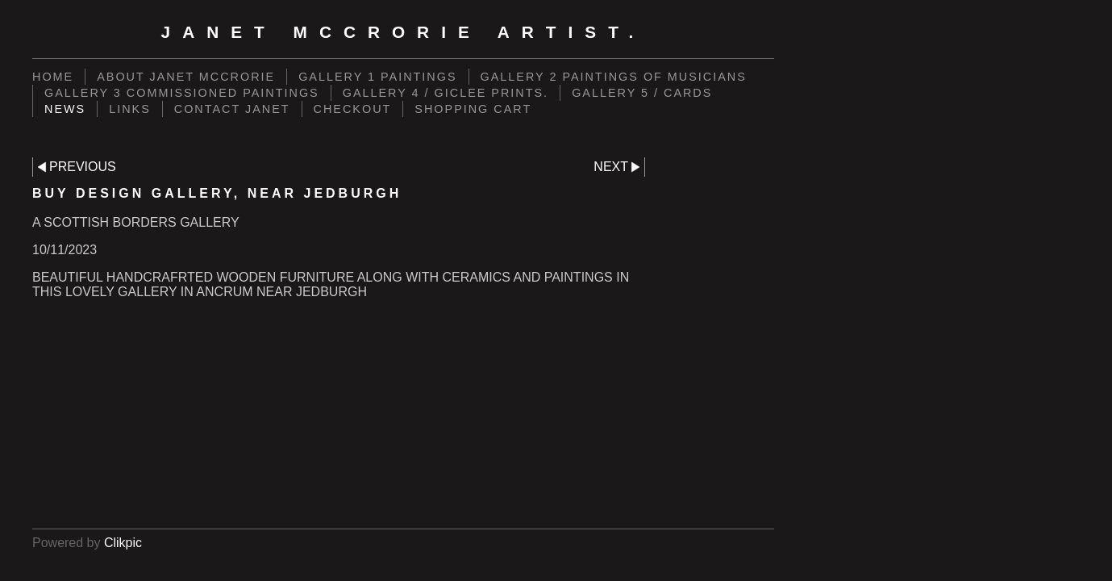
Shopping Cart (472, 108)
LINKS (130, 108)
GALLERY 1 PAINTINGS (377, 76)
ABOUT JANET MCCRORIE (186, 76)
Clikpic (123, 543)
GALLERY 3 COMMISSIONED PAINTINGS (181, 92)
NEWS (64, 108)
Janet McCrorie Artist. (403, 32)
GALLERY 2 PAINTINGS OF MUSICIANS (614, 76)
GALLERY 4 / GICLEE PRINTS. (445, 92)
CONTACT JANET (232, 108)
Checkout (353, 108)
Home (52, 76)
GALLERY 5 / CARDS (642, 92)
